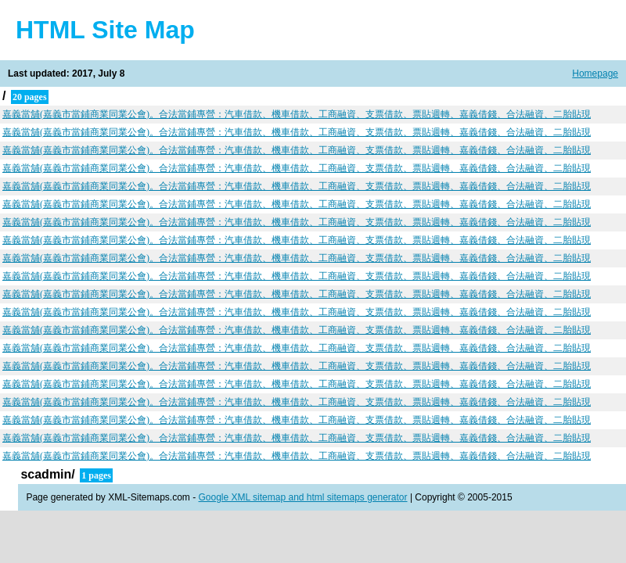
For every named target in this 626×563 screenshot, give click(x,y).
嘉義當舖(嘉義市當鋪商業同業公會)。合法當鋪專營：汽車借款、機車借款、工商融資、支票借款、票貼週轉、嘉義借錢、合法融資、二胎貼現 (296, 114)
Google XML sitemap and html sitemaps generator (303, 497)
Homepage (595, 73)
